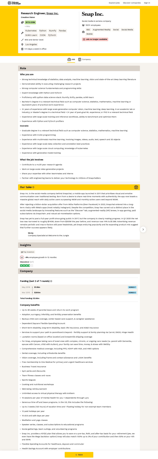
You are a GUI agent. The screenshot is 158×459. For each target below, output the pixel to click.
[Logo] (14, 3)
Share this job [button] (27, 236)
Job (71, 59)
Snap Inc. (52, 13)
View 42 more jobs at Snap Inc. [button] (52, 236)
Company (84, 59)
